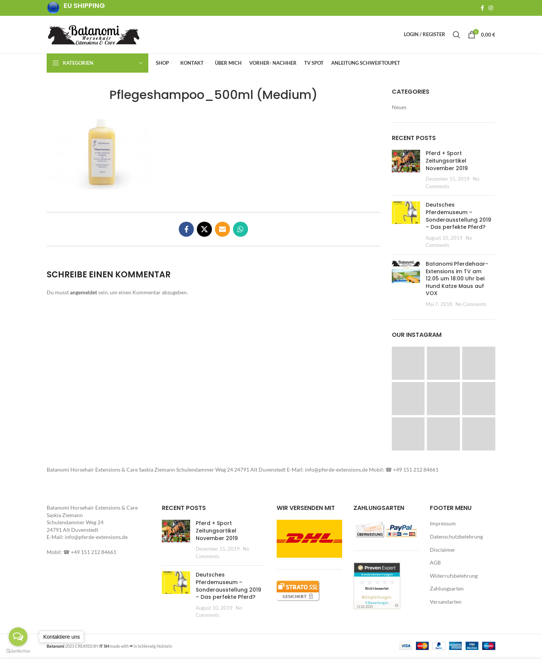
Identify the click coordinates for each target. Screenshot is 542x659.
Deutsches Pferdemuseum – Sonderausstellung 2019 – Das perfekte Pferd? (458, 217)
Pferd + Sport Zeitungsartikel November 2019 (447, 162)
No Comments (471, 306)
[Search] (456, 35)
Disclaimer (442, 551)
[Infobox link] (76, 8)
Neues (399, 108)
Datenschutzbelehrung (456, 538)
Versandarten (445, 603)
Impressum (443, 525)
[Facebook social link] (482, 8)
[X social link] (204, 230)
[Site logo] (94, 35)
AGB (435, 564)
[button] (103, 153)
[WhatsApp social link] (240, 230)
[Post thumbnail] (406, 171)
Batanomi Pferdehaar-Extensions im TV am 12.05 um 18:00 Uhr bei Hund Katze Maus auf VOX (457, 280)
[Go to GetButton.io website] (18, 651)
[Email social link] (222, 230)
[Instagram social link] (490, 8)
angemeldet (83, 294)
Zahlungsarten (447, 590)
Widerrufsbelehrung (454, 577)
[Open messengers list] (18, 636)
